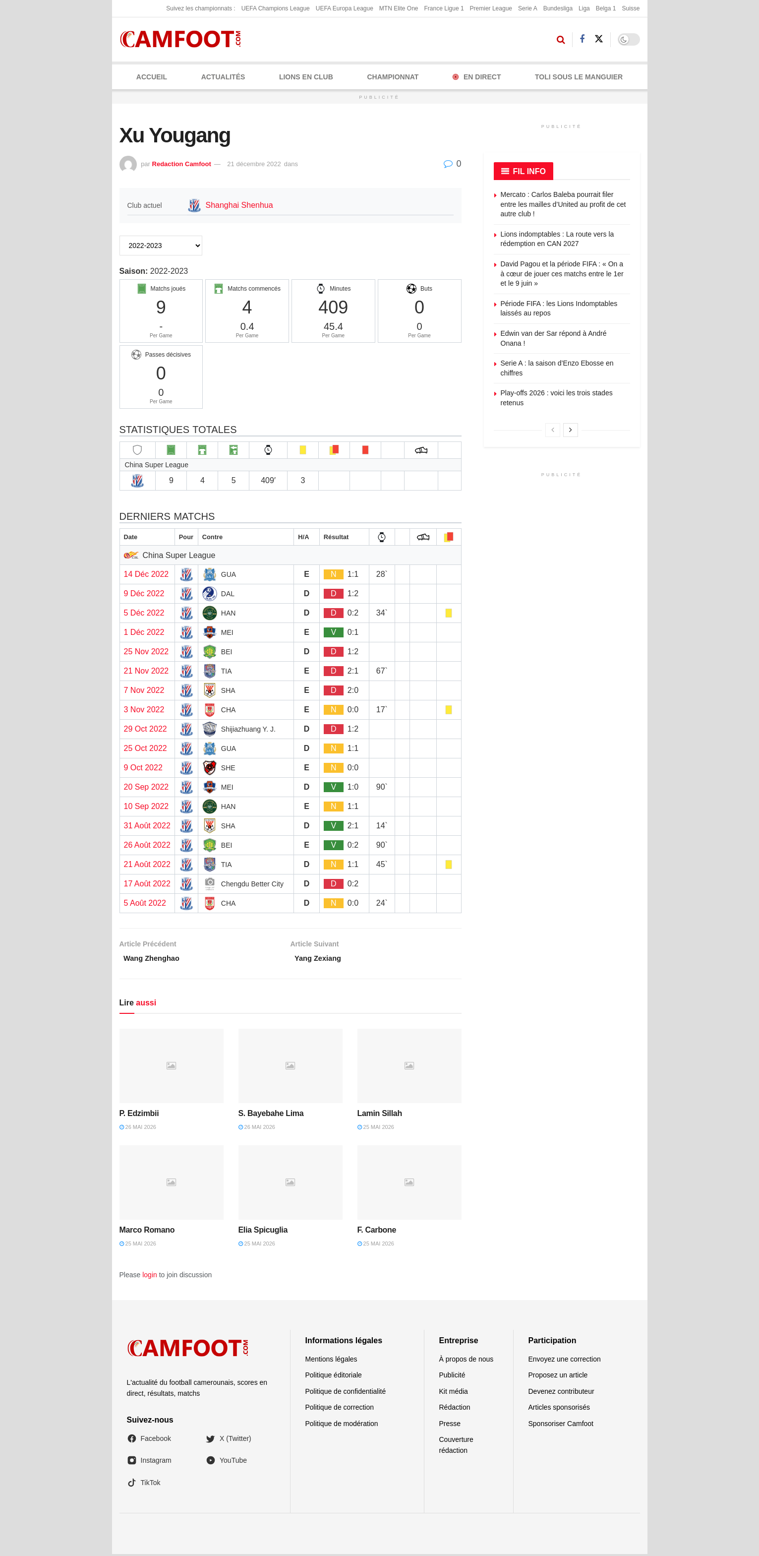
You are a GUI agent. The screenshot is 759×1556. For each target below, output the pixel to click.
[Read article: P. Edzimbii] (171, 1068)
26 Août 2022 (147, 845)
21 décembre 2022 (254, 164)
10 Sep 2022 (146, 806)
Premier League (491, 8)
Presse (450, 1426)
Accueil (151, 77)
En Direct (477, 77)
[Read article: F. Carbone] (409, 1184)
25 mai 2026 (375, 1129)
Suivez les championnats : (200, 8)
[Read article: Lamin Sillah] (409, 1068)
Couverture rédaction (456, 1446)
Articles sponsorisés (559, 1410)
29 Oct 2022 (145, 729)
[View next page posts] (570, 430)
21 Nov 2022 (146, 671)
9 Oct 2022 (143, 767)
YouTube (226, 1463)
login (149, 1277)
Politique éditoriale (333, 1377)
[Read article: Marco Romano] (171, 1184)
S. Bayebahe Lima (271, 1115)
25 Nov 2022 (146, 651)
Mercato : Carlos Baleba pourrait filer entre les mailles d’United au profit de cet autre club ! (563, 204)
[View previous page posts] (552, 430)
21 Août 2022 (147, 864)
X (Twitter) (228, 1440)
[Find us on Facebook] (582, 39)
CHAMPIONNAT (392, 77)
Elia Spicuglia (263, 1232)
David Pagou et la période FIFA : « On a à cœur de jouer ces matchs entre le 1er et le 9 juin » (562, 273)
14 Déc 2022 (146, 574)
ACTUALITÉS (223, 77)
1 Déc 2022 (144, 632)
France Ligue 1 (444, 8)
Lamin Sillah (379, 1115)
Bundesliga (558, 8)
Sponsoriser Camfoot (561, 1426)
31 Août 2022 (147, 825)
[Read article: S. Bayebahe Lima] (290, 1068)
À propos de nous (466, 1361)
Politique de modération (341, 1426)
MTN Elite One (398, 8)
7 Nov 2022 (144, 690)
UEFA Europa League (344, 8)
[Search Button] (561, 39)
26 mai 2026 (137, 1129)
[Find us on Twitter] (598, 39)
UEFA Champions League (275, 8)
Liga (584, 8)
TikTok (144, 1485)
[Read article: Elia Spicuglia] (290, 1184)
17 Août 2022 (147, 883)
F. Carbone (377, 1232)
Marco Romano (147, 1232)
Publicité (452, 1377)
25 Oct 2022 (145, 748)
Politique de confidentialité (345, 1393)
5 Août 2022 (145, 903)
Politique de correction (339, 1410)
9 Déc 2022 (144, 593)
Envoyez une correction (564, 1361)
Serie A (527, 8)
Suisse (631, 8)
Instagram (149, 1463)
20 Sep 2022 (146, 787)
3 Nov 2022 (144, 709)
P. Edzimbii (139, 1115)
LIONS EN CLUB (306, 77)
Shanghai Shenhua (239, 205)
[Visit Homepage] (183, 39)
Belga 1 (606, 8)
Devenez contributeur (561, 1393)
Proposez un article (558, 1377)
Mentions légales (331, 1361)
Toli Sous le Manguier (579, 77)
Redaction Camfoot (181, 164)
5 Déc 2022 (144, 613)
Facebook (149, 1440)
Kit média (453, 1393)
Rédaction (454, 1410)
